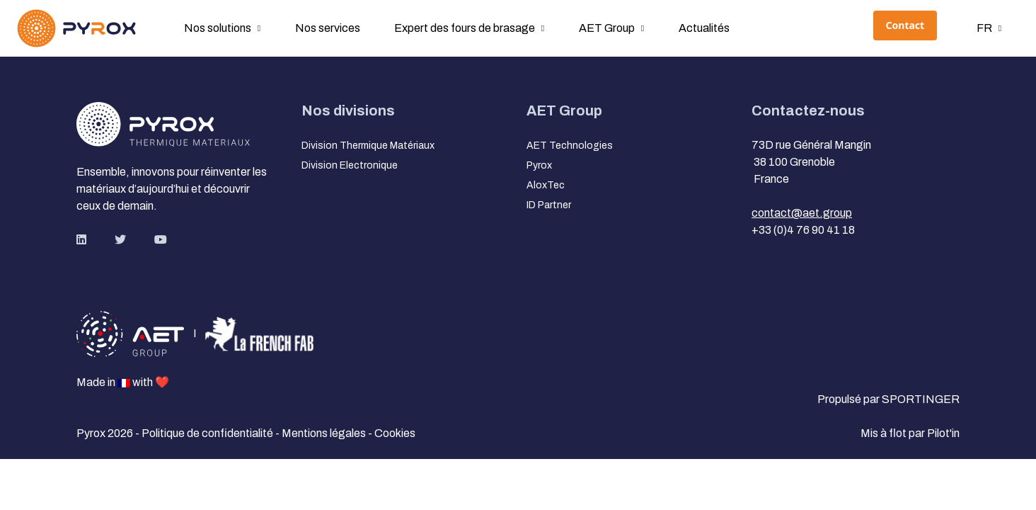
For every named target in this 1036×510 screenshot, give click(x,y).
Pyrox (539, 165)
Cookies (394, 433)
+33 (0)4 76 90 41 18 (803, 230)
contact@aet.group (802, 213)
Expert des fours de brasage (464, 28)
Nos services (327, 28)
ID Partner (548, 205)
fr (984, 28)
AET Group (607, 28)
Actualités (704, 28)
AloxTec (545, 185)
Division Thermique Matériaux (367, 145)
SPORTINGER (921, 399)
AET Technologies (569, 145)
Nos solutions (217, 28)
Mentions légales (325, 433)
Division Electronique (349, 165)
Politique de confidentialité (208, 433)
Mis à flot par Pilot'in (910, 433)
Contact (905, 25)
